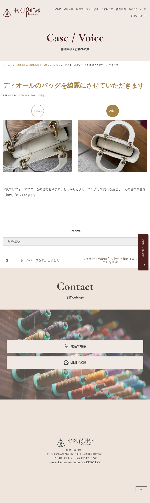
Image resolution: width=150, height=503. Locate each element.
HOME (57, 9)
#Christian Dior (52, 65)
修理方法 (68, 9)
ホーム (6, 65)
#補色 (41, 95)
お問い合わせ (138, 15)
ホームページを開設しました (40, 260)
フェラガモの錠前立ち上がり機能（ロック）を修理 (110, 260)
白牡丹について (137, 9)
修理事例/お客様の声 (28, 65)
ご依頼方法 (107, 9)
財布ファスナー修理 (87, 9)
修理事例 (121, 9)
